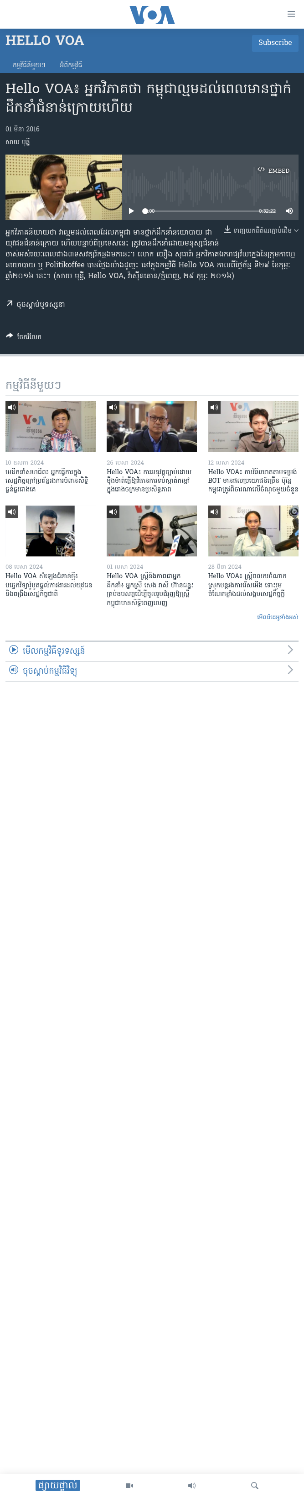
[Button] (23, 338)
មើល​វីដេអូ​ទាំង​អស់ (278, 617)
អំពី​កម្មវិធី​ (71, 65)
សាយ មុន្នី (17, 142)
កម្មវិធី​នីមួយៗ (29, 65)
